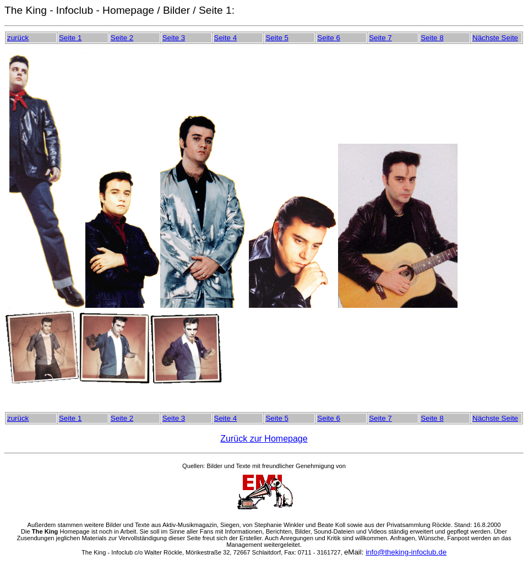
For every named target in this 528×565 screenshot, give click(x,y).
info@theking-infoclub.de (406, 552)
